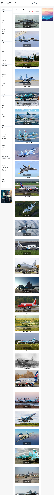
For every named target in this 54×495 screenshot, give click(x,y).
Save (28, 26)
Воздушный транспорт (18, 11)
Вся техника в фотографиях (8, 3)
